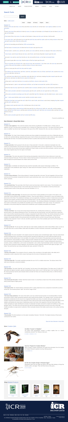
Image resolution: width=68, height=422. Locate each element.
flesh (9, 100)
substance (55, 39)
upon (42, 36)
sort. (34, 78)
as (40, 57)
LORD (9, 26)
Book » (47, 22)
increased (23, 90)
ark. (12, 111)
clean (9, 31)
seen (47, 26)
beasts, (10, 54)
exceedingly (19, 94)
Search (22, 16)
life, (21, 63)
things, (5, 110)
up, (21, 65)
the (31, 31)
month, (31, 63)
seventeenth (37, 63)
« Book (23, 22)
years (18, 47)
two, (60, 31)
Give (50, 6)
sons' (31, 50)
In (4, 63)
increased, (34, 87)
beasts (16, 54)
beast (12, 31)
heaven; (18, 110)
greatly (27, 90)
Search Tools (9, 12)
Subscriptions (49, 417)
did (9, 44)
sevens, (28, 31)
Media (37, 6)
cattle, (36, 100)
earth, (54, 54)
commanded (29, 44)
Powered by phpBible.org (58, 118)
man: (17, 102)
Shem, (24, 71)
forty (33, 39)
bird (28, 78)
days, (12, 39)
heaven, (54, 94)
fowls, (32, 54)
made (5, 41)
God (42, 57)
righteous (50, 26)
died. (39, 105)
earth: (38, 110)
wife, (24, 50)
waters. (56, 90)
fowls (7, 36)
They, (5, 76)
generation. (6, 28)
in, (12, 50)
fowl (17, 78)
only (45, 110)
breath (42, 81)
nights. (30, 68)
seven (9, 39)
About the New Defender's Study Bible (55, 321)
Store (57, 6)
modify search (11, 20)
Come (20, 26)
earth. (25, 41)
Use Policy (45, 416)
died (11, 100)
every (48, 39)
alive (40, 36)
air (14, 36)
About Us (12, 6)
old (20, 47)
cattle (28, 76)
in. (58, 84)
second (27, 63)
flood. (60, 50)
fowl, (30, 100)
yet (6, 39)
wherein (36, 81)
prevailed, (13, 90)
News (19, 6)
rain (24, 39)
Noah (7, 44)
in (11, 81)
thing (47, 76)
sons (40, 71)
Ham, (29, 71)
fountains (6, 65)
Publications (28, 6)
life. (47, 81)
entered (15, 71)
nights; (43, 39)
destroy (11, 41)
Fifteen (5, 97)
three (59, 71)
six (12, 47)
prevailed (13, 94)
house (31, 26)
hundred (15, 47)
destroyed (21, 108)
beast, (42, 100)
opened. (40, 65)
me (57, 26)
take (20, 31)
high (36, 94)
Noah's (19, 63)
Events (44, 6)
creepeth (47, 54)
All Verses (35, 22)
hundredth (11, 63)
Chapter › (42, 22)
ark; (37, 26)
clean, (25, 54)
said (12, 26)
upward (13, 97)
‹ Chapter (29, 22)
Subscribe (16, 2)
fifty (32, 114)
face (20, 41)
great (13, 65)
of (48, 36)
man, (46, 108)
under (45, 94)
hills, (38, 94)
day (42, 63)
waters (31, 47)
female (24, 84)
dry (34, 105)
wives (33, 50)
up (42, 87)
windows (28, 65)
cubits (9, 97)
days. (34, 114)
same (53, 63)
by (57, 31)
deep (15, 65)
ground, (41, 108)
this (60, 26)
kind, (20, 76)
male (31, 57)
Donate (6, 2)
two (11, 57)
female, (37, 57)
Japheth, (35, 71)
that (50, 31)
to (32, 36)
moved (16, 100)
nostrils (11, 105)
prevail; (24, 97)
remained (49, 110)
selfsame (9, 71)
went (43, 90)
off (16, 41)
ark (41, 90)
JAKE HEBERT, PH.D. (29, 350)
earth (31, 39)
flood (27, 47)
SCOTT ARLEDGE (28, 367)
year (15, 63)
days (36, 39)
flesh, (33, 81)
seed (37, 36)
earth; (23, 87)
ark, (44, 50)
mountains (32, 97)
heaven (33, 65)
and (35, 31)
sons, (18, 50)
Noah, (17, 26)
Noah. (53, 57)
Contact (54, 417)
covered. (61, 94)
